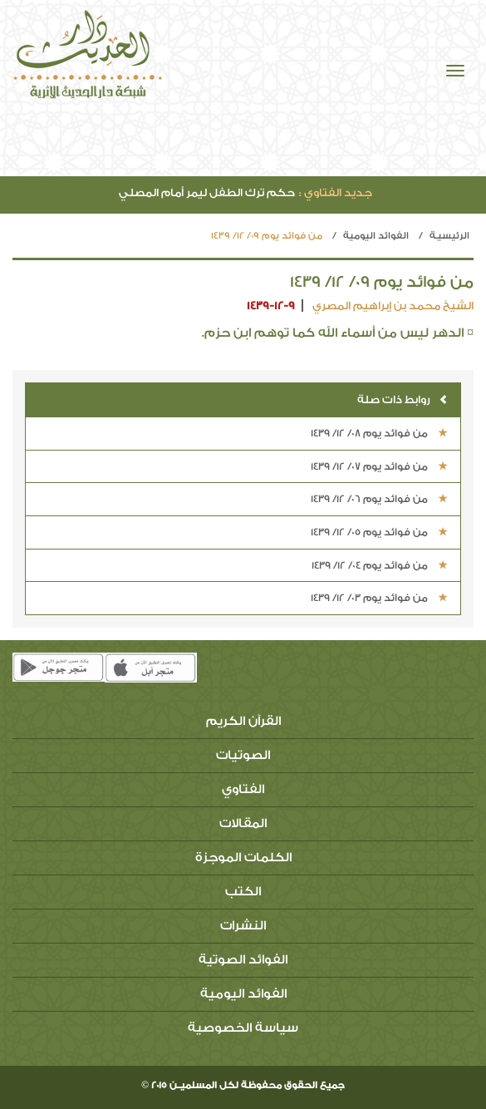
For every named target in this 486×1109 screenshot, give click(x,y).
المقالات (243, 823)
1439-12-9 (271, 305)
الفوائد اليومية (376, 235)
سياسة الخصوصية (243, 1028)
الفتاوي (243, 789)
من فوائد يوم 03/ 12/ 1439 (379, 598)
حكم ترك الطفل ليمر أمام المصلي (245, 192)
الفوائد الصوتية (243, 960)
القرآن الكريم (243, 721)
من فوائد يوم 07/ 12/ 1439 (379, 466)
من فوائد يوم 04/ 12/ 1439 (380, 565)
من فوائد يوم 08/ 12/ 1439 (379, 433)
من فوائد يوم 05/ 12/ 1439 (379, 532)
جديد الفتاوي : (335, 192)
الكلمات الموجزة (243, 857)
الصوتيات (243, 755)
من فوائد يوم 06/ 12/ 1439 (379, 499)
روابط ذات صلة (402, 399)
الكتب (243, 892)
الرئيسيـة (449, 235)
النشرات (243, 926)
